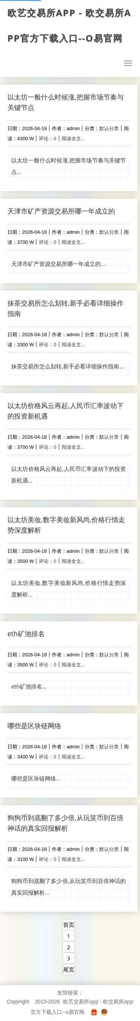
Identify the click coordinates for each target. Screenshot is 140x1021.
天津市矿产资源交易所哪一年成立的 (61, 210)
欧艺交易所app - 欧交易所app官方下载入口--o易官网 (70, 25)
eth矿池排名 (26, 633)
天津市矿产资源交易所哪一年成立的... (58, 263)
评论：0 (47, 138)
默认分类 (109, 128)
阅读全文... (73, 138)
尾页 (68, 969)
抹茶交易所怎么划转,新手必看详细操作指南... (67, 366)
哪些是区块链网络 (34, 725)
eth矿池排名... (29, 686)
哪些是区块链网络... (35, 778)
